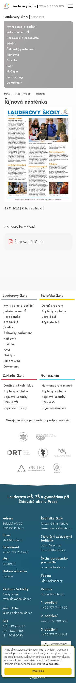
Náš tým (12, 71)
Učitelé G (48, 402)
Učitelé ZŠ (11, 402)
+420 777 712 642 (16, 552)
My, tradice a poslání (21, 26)
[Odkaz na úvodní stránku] (33, 6)
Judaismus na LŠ (17, 32)
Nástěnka (40, 93)
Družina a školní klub (18, 385)
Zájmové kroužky (15, 397)
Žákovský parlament (20, 49)
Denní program (52, 305)
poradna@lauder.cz (53, 567)
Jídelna (11, 43)
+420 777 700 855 (54, 607)
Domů (7, 93)
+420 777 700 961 (54, 634)
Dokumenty (14, 82)
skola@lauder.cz (13, 540)
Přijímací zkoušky (54, 408)
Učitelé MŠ (49, 316)
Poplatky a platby (54, 311)
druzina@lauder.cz (52, 594)
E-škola (11, 60)
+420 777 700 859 (54, 621)
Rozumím (38, 671)
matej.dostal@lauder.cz (17, 599)
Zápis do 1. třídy (15, 408)
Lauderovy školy (23, 93)
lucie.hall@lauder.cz (53, 550)
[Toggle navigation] (70, 6)
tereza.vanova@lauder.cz (56, 528)
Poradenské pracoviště (22, 38)
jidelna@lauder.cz (52, 581)
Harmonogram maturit (57, 385)
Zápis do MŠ (50, 322)
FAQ (9, 66)
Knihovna (12, 54)
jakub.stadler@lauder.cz (17, 613)
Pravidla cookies (48, 664)
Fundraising (14, 77)
